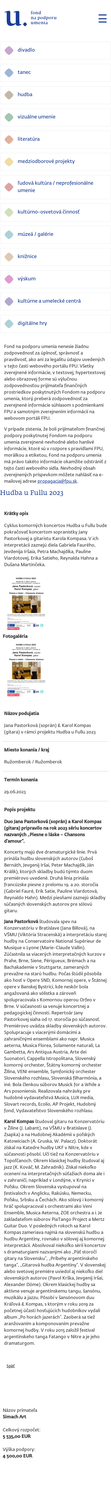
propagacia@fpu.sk (57, 481)
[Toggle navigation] (100, 18)
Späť (11, 1366)
